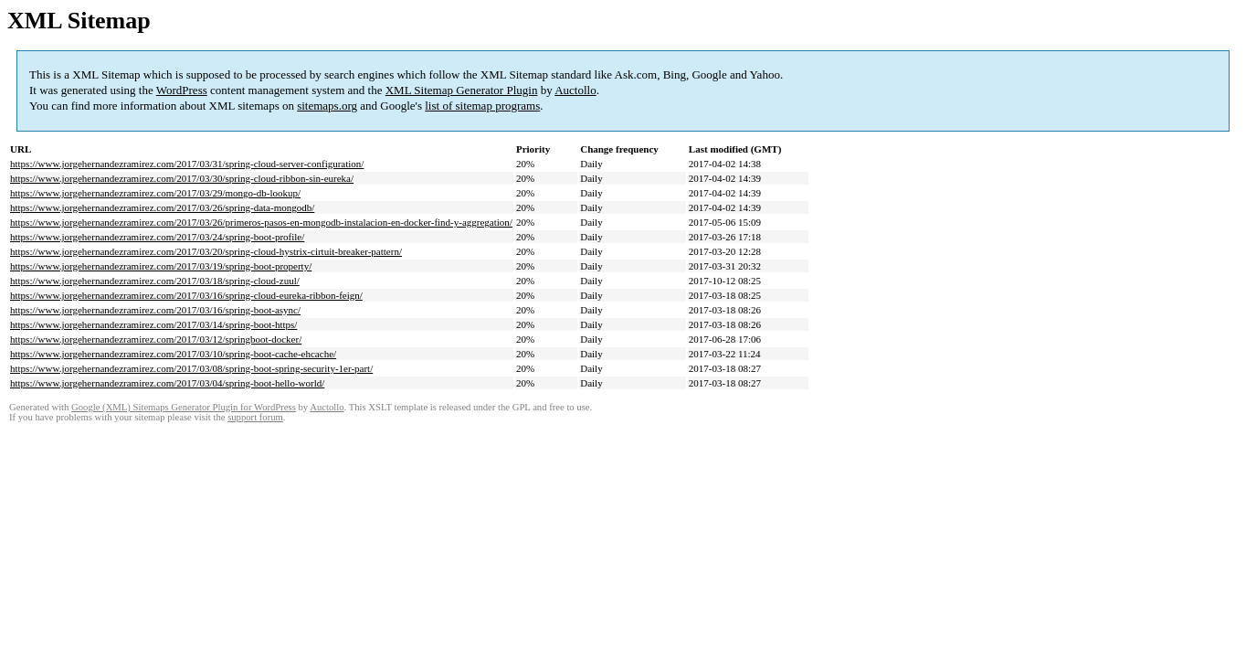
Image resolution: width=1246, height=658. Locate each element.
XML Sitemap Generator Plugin (461, 90)
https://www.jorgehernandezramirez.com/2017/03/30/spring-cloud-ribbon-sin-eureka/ (182, 178)
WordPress (181, 90)
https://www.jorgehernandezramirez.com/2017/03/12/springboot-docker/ (155, 339)
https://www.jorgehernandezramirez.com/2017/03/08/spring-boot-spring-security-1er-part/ (191, 368)
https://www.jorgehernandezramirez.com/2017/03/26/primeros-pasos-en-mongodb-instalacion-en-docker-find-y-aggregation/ (261, 222)
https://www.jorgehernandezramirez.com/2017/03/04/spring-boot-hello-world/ (167, 382)
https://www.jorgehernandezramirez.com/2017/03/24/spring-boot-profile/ (157, 236)
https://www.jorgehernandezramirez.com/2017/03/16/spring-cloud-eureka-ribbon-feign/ (186, 295)
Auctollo (575, 90)
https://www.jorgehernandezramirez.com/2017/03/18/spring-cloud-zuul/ (155, 280)
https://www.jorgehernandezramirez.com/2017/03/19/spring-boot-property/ (161, 265)
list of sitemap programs (482, 105)
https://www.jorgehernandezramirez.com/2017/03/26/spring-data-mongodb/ (162, 207)
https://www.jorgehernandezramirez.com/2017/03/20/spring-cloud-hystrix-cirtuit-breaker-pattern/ (206, 251)
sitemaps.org (327, 105)
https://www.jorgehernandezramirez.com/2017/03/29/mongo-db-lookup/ (155, 192)
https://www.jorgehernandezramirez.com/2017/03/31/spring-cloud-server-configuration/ (187, 163)
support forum (255, 417)
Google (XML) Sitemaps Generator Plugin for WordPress (183, 407)
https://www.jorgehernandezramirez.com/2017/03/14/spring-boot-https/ (153, 324)
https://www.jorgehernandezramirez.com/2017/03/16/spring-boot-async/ (155, 309)
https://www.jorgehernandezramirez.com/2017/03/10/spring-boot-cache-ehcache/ (173, 353)
